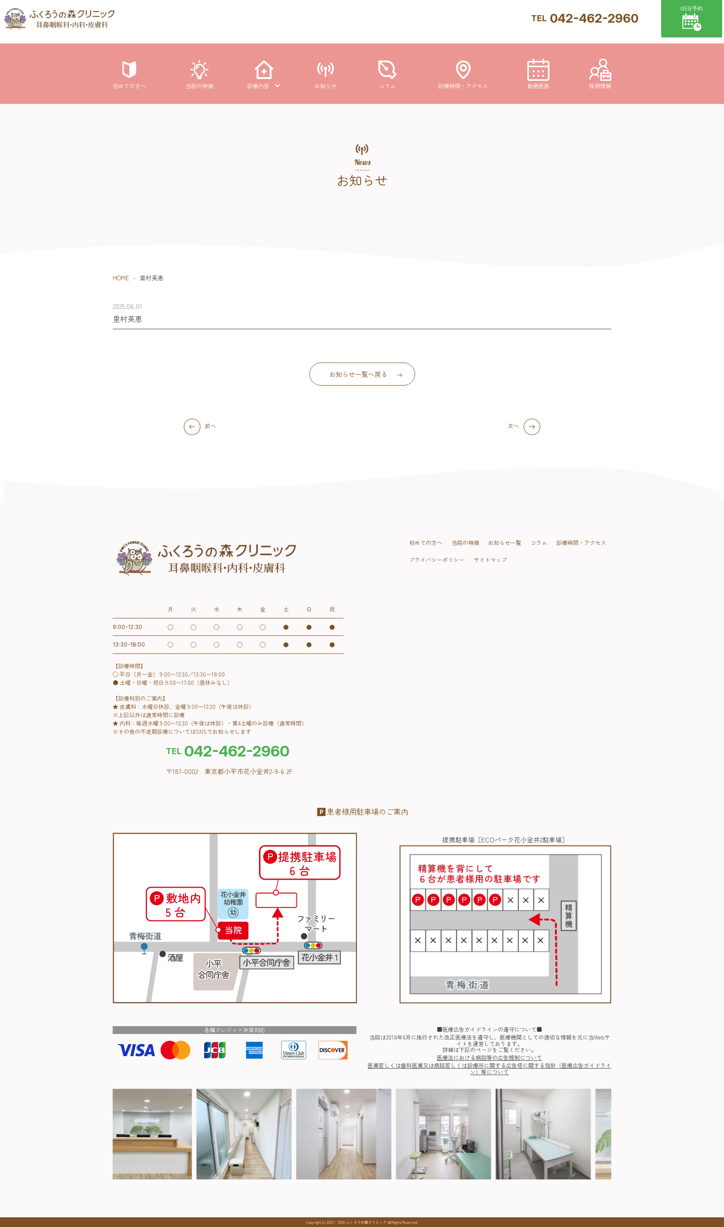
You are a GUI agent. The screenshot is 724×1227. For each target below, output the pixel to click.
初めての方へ (425, 542)
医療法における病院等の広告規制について (489, 1057)
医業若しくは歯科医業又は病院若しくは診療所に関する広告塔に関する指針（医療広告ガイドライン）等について (489, 1068)
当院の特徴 (465, 542)
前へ (210, 425)
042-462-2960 (585, 18)
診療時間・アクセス (581, 542)
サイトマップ (490, 559)
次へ (513, 425)
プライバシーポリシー (437, 559)
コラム (539, 542)
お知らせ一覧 (504, 542)
